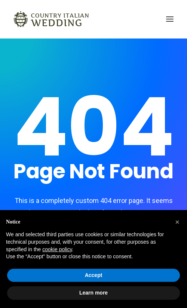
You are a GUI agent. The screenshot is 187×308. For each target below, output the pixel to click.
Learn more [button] (93, 293)
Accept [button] (93, 275)
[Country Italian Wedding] (51, 19)
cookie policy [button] (57, 249)
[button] (177, 222)
